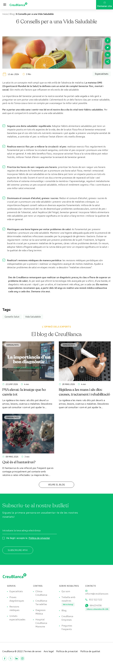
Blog (12, 14)
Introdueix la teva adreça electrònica (21, 530)
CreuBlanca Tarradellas (41, 602)
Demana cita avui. (40, 291)
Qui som (66, 591)
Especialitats (12, 345)
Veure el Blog (56, 484)
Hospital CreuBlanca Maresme (41, 623)
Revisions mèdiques (14, 608)
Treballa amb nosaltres (68, 599)
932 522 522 (95, 599)
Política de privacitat (39, 538)
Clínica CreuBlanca (41, 593)
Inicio (5, 14)
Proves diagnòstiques (16, 599)
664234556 (96, 605)
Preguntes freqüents (67, 627)
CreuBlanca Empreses (67, 618)
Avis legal (49, 651)
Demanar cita (104, 4)
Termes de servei (32, 651)
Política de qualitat (90, 651)
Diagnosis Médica (40, 612)
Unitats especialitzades (17, 617)
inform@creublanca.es (96, 593)
